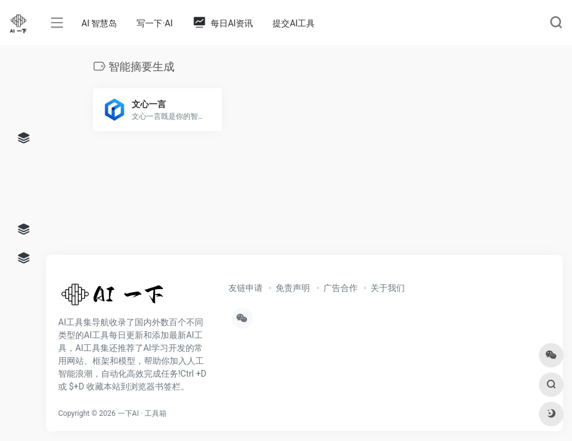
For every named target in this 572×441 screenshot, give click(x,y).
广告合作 (340, 288)
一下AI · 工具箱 (142, 413)
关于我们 (388, 288)
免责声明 (293, 288)
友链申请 (245, 288)
